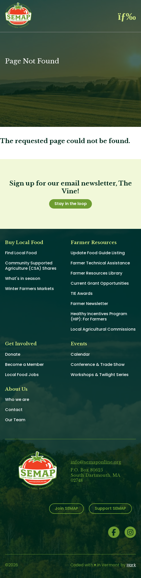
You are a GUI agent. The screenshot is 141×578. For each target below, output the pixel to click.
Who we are (17, 399)
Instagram (130, 532)
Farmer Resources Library (96, 273)
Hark (131, 565)
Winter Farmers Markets (29, 289)
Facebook (113, 532)
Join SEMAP (66, 508)
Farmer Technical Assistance (100, 263)
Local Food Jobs (22, 375)
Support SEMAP (110, 508)
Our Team (15, 420)
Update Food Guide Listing (98, 253)
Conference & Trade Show (98, 364)
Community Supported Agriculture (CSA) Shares (30, 265)
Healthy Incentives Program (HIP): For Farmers (99, 316)
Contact (14, 410)
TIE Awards (82, 293)
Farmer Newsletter (89, 304)
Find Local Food (21, 253)
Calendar (80, 354)
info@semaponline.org (96, 462)
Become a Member (24, 364)
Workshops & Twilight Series (100, 375)
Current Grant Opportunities (100, 283)
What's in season (22, 278)
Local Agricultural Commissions (103, 329)
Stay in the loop (70, 204)
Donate (12, 354)
